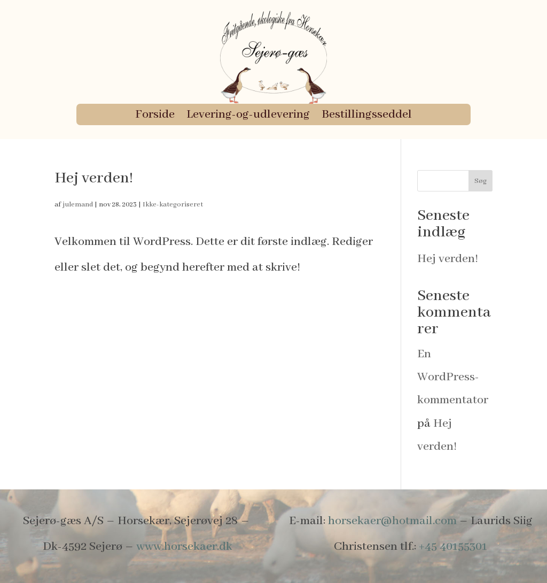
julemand (77, 204)
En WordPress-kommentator (452, 377)
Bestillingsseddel (367, 116)
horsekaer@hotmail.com (392, 520)
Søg (480, 181)
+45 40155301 (453, 546)
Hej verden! (93, 178)
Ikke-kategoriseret (173, 204)
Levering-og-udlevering (248, 116)
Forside (155, 116)
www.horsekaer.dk (184, 546)
